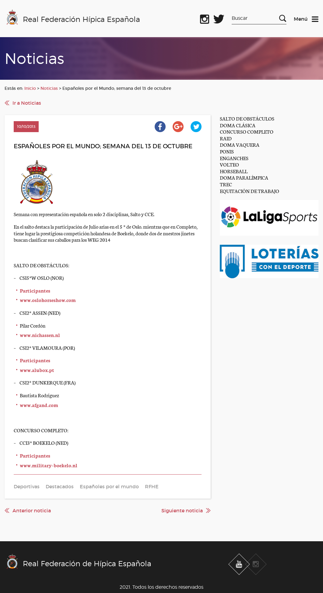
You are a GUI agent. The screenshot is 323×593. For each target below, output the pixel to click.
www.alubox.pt (37, 369)
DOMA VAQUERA (239, 144)
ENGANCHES (234, 157)
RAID (226, 138)
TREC (226, 184)
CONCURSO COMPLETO (246, 131)
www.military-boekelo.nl (48, 464)
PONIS (227, 151)
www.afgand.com (39, 404)
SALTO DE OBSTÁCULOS (247, 118)
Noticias (49, 88)
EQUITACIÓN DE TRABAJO (249, 190)
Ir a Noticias (26, 102)
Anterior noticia (31, 510)
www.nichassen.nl (40, 334)
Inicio (30, 88)
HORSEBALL (234, 170)
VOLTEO (229, 164)
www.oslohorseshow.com (48, 299)
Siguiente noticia (182, 510)
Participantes (35, 290)
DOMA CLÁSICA (237, 124)
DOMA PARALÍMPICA (244, 177)
